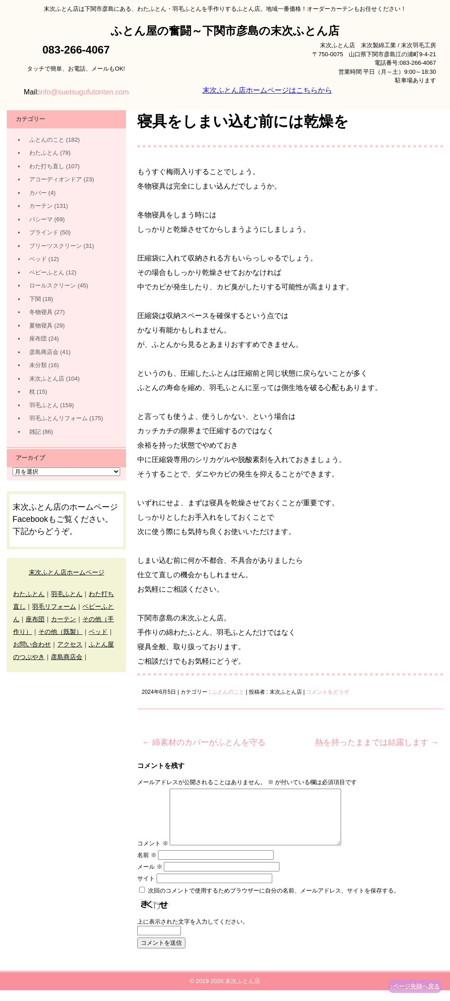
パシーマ (41, 219)
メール (149, 877)
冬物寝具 (41, 312)
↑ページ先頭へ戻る (415, 986)
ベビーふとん (46, 272)
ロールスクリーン (52, 285)
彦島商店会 (43, 352)
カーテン (41, 205)
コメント (152, 854)
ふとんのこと (228, 692)
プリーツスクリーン (55, 245)
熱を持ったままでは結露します (377, 742)
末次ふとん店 (46, 378)
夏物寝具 (41, 325)
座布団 (38, 338)
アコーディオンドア (55, 179)
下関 (35, 299)
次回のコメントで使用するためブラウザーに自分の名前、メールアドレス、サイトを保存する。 (274, 901)
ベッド (38, 259)
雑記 (35, 431)
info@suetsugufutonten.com (84, 92)
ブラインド (43, 232)
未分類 (38, 365)
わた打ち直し (46, 166)
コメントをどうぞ (327, 692)
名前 (147, 865)
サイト (146, 889)
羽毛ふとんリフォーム (58, 418)
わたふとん (43, 152)
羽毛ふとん (43, 405)
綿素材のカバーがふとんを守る (204, 742)
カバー (38, 192)
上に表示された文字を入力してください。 (192, 932)
